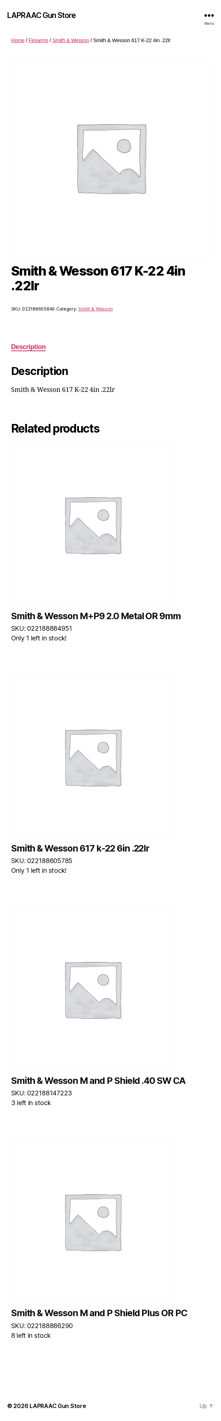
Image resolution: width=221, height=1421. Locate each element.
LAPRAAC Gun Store (41, 15)
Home (18, 40)
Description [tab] (28, 346)
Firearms (38, 40)
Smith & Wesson (70, 40)
